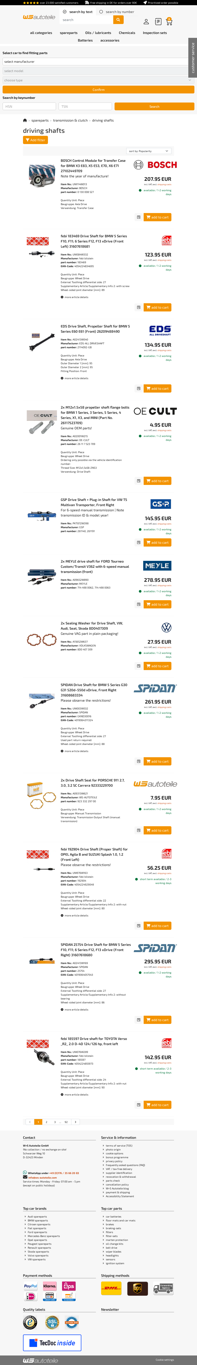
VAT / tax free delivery (119, 1168)
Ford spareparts (37, 1231)
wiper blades (113, 1251)
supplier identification (119, 1172)
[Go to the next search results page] (75, 1122)
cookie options (114, 1153)
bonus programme (117, 1157)
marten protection (117, 1239)
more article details (74, 296)
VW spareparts (37, 1259)
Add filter (35, 140)
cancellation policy (117, 1184)
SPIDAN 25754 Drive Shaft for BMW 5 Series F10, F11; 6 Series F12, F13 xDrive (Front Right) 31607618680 (96, 949)
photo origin (113, 1149)
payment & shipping (118, 1192)
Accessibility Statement (120, 1196)
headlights (112, 1255)
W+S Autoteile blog (117, 1188)
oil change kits (114, 1243)
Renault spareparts (39, 1247)
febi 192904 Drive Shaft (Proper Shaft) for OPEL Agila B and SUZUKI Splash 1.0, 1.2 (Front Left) (94, 854)
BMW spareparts (38, 1220)
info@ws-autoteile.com (42, 1177)
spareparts (40, 120)
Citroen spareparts (39, 1224)
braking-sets (113, 1228)
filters (109, 1231)
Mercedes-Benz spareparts (44, 1235)
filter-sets (112, 1235)
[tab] (77, 11)
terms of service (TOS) (119, 1145)
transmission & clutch (70, 120)
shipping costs (164, 184)
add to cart (157, 217)
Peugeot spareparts (39, 1243)
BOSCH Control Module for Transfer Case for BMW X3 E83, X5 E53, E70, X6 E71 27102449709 (93, 165)
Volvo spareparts (38, 1255)
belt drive (111, 1247)
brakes (110, 1224)
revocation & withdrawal (121, 1176)
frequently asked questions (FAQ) (125, 1164)
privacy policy (114, 1161)
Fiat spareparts (37, 1228)
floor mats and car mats (120, 1220)
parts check (113, 1180)
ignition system (115, 1263)
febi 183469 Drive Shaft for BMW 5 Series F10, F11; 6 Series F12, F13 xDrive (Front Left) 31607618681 (94, 241)
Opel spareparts (37, 1239)
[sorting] (148, 151)
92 (66, 1121)
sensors (110, 1259)
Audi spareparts (37, 1216)
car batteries (113, 1216)
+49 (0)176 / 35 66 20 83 (64, 1172)
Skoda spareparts (38, 1251)
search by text (80, 12)
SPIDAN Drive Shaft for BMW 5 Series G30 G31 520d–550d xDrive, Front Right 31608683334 (94, 690)
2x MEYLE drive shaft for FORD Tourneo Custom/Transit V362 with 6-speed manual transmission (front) (95, 566)
